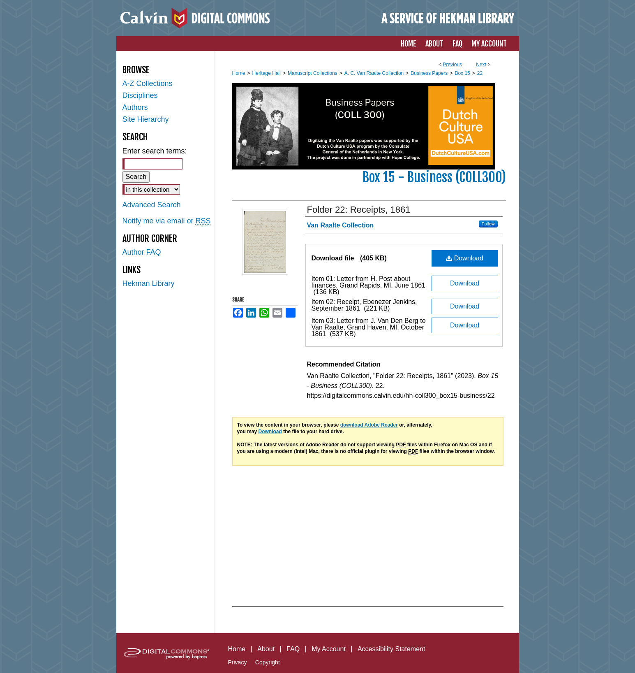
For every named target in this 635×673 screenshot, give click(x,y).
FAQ (293, 648)
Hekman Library (148, 283)
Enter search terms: (154, 151)
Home (238, 73)
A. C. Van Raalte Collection (374, 73)
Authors (135, 107)
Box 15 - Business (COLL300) (434, 177)
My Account (329, 648)
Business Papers (429, 73)
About (266, 648)
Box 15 (462, 73)
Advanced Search (151, 205)
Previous (452, 64)
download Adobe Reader (369, 425)
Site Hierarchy (145, 119)
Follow (488, 223)
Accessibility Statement (391, 648)
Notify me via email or (166, 221)
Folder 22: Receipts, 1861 (359, 209)
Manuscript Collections (312, 73)
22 (480, 73)
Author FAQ (141, 252)
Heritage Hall (266, 73)
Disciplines (140, 95)
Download (464, 258)
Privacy (237, 662)
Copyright (267, 662)
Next (481, 64)
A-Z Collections (147, 83)
